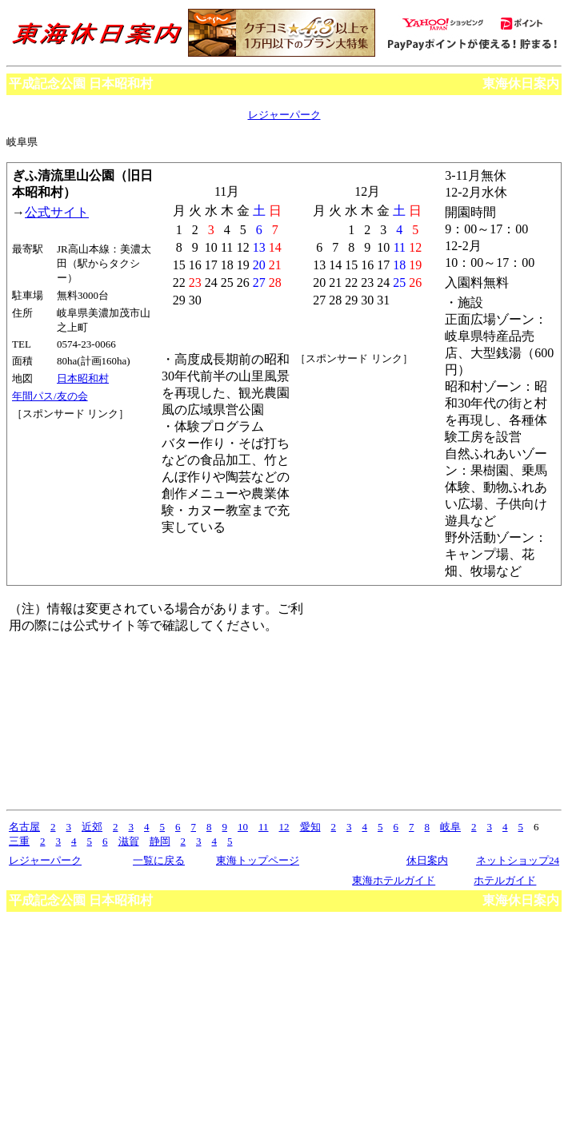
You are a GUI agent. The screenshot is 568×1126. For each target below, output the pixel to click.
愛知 (310, 827)
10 (243, 827)
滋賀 (128, 841)
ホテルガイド (505, 880)
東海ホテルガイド (393, 880)
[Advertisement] (84, 481)
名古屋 (24, 827)
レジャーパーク (284, 115)
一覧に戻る (159, 860)
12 (284, 827)
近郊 (92, 827)
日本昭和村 (83, 378)
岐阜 (450, 827)
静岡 (160, 841)
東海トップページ (257, 860)
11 (263, 827)
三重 (19, 841)
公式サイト (57, 212)
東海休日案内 (520, 83)
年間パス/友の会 (50, 396)
